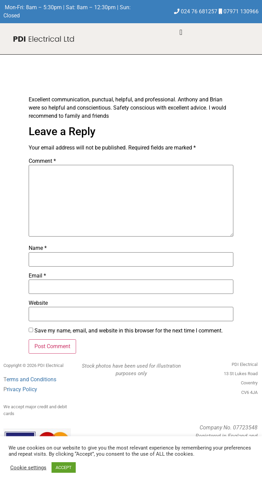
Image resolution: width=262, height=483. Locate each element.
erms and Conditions (31, 379)
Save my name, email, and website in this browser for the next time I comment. (128, 330)
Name (38, 248)
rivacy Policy (22, 389)
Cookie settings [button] (28, 468)
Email (37, 276)
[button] (181, 32)
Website (38, 303)
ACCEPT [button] (64, 467)
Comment (42, 161)
